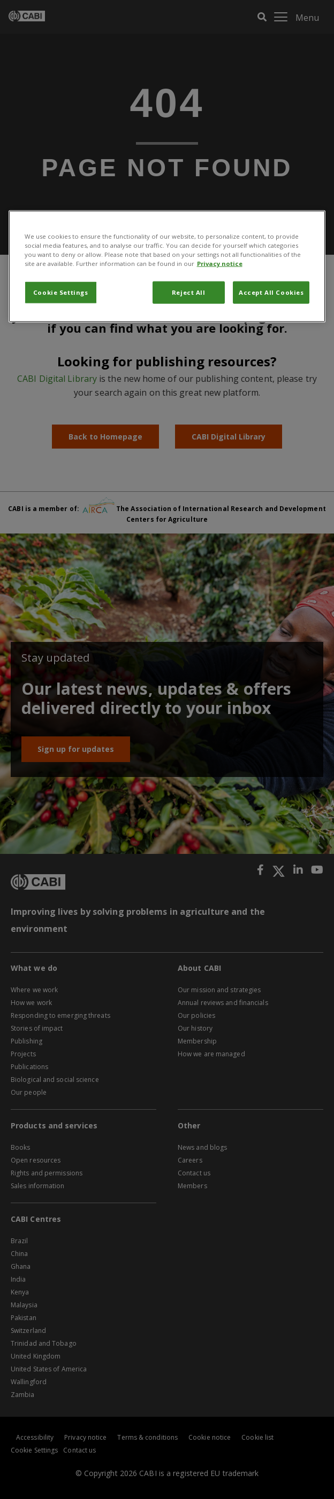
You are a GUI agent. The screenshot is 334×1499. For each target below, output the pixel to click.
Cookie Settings (60, 292)
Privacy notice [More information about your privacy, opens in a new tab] (219, 264)
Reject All (189, 292)
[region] (167, 266)
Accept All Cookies (271, 292)
